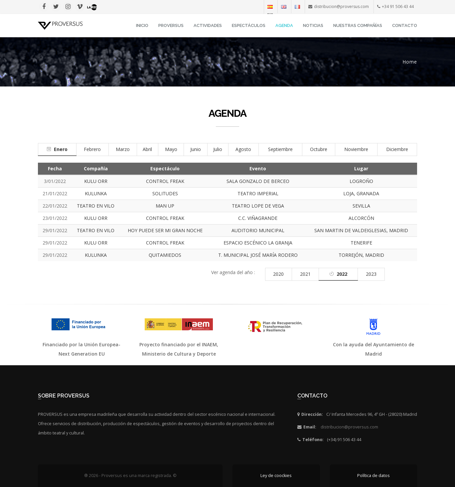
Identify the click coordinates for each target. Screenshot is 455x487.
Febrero (92, 149)
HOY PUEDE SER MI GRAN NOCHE (165, 230)
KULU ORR (95, 181)
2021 (305, 274)
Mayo (171, 149)
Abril (147, 149)
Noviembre (356, 149)
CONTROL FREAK (165, 181)
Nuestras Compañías (357, 25)
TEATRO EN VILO (95, 206)
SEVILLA (361, 206)
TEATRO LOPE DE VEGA (258, 206)
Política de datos (373, 475)
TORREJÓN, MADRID (361, 255)
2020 (278, 274)
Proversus (171, 25)
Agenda (284, 25)
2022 (342, 274)
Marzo (123, 149)
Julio (217, 149)
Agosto (243, 149)
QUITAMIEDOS (165, 255)
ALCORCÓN (361, 218)
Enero (61, 149)
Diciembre (397, 149)
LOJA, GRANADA (361, 193)
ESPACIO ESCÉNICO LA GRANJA (258, 243)
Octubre (318, 149)
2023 (371, 274)
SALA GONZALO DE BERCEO (258, 181)
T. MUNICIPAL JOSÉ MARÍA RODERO (258, 255)
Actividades (208, 25)
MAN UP (165, 206)
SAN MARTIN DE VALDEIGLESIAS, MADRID (361, 230)
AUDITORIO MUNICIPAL (257, 230)
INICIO (142, 25)
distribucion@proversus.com (349, 427)
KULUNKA (96, 193)
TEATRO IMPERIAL (257, 193)
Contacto (404, 25)
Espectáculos (248, 25)
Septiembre (280, 149)
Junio (195, 149)
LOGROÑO (361, 181)
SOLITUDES (165, 193)
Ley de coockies (276, 475)
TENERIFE (361, 243)
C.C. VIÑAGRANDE (257, 218)
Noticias (313, 25)
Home (409, 62)
